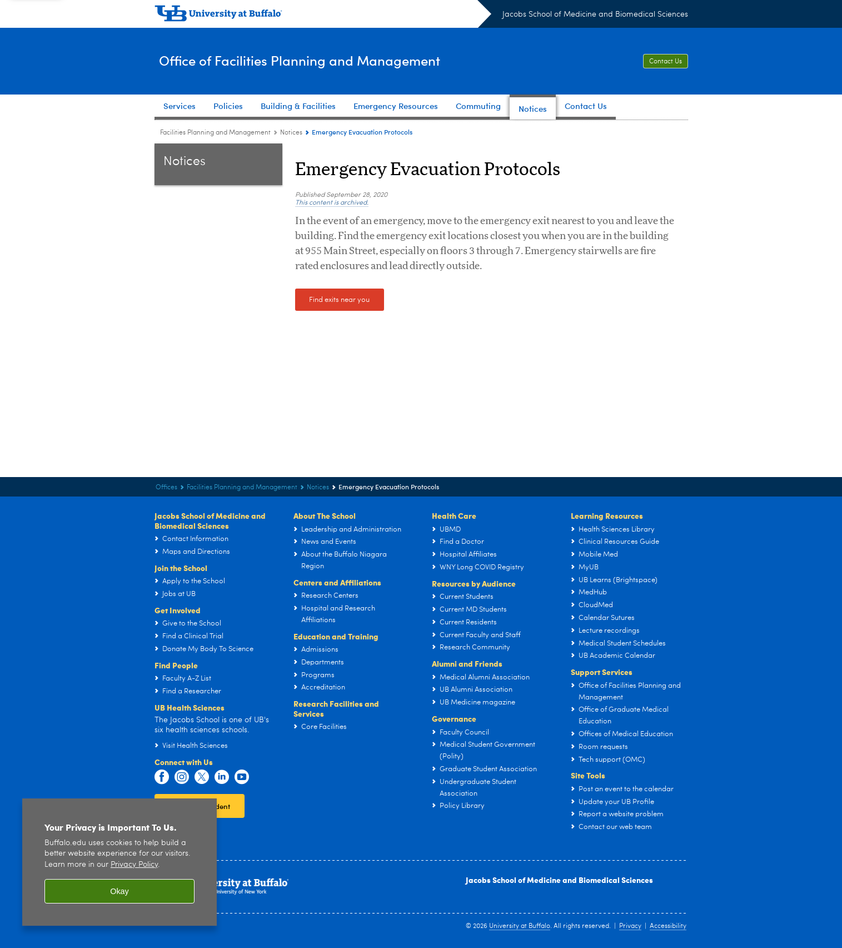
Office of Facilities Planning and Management (327, 60)
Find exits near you (339, 300)
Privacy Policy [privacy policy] (134, 865)
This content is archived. (331, 203)
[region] (119, 862)
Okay (119, 891)
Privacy (630, 926)
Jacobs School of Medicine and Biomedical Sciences (595, 14)
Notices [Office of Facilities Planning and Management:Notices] (291, 133)
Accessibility (668, 926)
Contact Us (665, 61)
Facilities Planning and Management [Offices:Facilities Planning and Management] (215, 133)
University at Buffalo (519, 926)
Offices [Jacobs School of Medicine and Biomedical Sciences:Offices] (166, 487)
